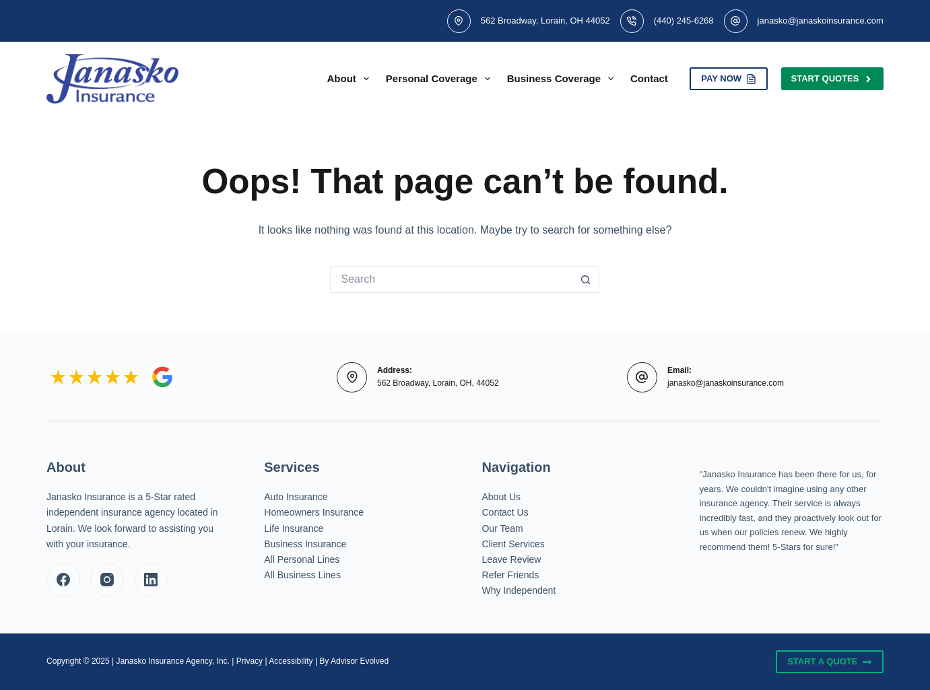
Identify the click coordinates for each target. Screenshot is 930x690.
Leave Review (511, 559)
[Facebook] (63, 579)
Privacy (249, 661)
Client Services (512, 544)
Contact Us (504, 512)
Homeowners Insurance (314, 512)
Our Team (502, 528)
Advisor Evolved (360, 661)
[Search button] (585, 279)
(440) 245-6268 (684, 20)
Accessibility (290, 661)
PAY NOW (728, 78)
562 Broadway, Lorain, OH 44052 (545, 20)
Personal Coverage (441, 79)
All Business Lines (302, 575)
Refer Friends (510, 575)
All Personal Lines (301, 559)
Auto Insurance (295, 496)
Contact (649, 78)
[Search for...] (451, 279)
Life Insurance (293, 528)
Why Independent (518, 590)
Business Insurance (305, 544)
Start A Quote (829, 661)
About (350, 79)
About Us (501, 496)
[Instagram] (107, 579)
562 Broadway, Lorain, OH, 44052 (438, 383)
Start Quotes (832, 78)
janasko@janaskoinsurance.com (821, 20)
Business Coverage (563, 79)
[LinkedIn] (151, 579)
